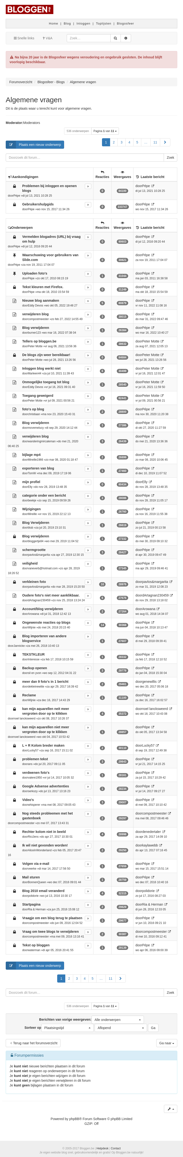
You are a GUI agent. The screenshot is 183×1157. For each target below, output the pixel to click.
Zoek (170, 157)
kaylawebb (150, 845)
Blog (67, 23)
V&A (46, 38)
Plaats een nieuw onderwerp (33, 144)
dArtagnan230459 (39, 600)
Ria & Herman (37, 909)
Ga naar (166, 1043)
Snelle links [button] (23, 38)
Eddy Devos (35, 305)
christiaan (34, 414)
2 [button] (114, 142)
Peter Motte (35, 346)
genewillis (149, 681)
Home (53, 23)
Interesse (34, 659)
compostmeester (38, 319)
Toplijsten (103, 23)
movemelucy (36, 427)
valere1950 (35, 777)
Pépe (17, 195)
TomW (32, 473)
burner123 (34, 332)
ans (30, 764)
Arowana (33, 614)
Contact (116, 1148)
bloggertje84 (35, 541)
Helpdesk (102, 1148)
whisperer (34, 804)
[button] (165, 142)
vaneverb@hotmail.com (43, 568)
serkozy (33, 791)
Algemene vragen (34, 100)
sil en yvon (34, 673)
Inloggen (83, 23)
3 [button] (121, 142)
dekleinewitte (36, 686)
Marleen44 (34, 373)
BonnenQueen (37, 882)
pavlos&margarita (39, 554)
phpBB (74, 1119)
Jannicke (19, 645)
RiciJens (33, 836)
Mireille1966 (35, 459)
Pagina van (105, 131)
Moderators (31, 123)
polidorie (33, 895)
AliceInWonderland (40, 850)
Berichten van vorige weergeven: (91, 1020)
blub (30, 527)
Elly (30, 487)
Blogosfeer (125, 23)
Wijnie (32, 627)
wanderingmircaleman (42, 441)
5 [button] (137, 142)
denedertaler (151, 832)
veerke (32, 868)
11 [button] (155, 142)
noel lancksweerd (25, 718)
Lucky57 (33, 750)
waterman (34, 950)
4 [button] (129, 142)
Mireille (32, 514)
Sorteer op (59, 1028)
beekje (32, 500)
